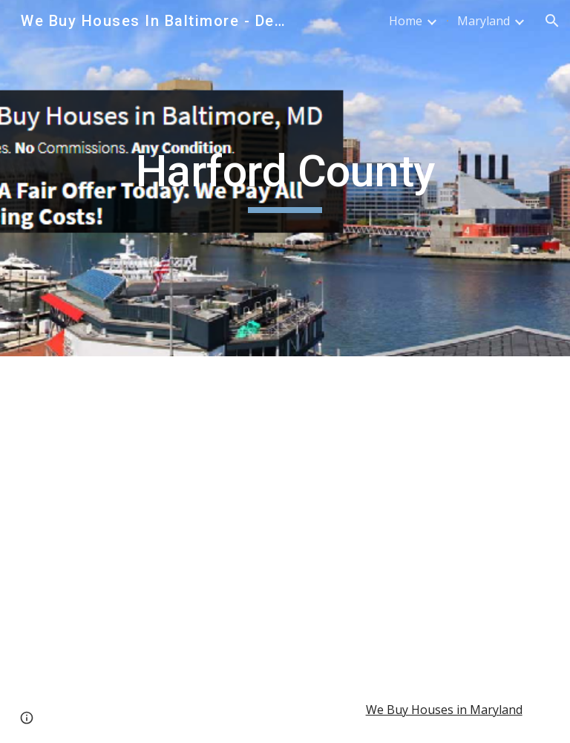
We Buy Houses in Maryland (444, 709)
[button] (552, 21)
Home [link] (405, 21)
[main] (285, 178)
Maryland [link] (483, 21)
